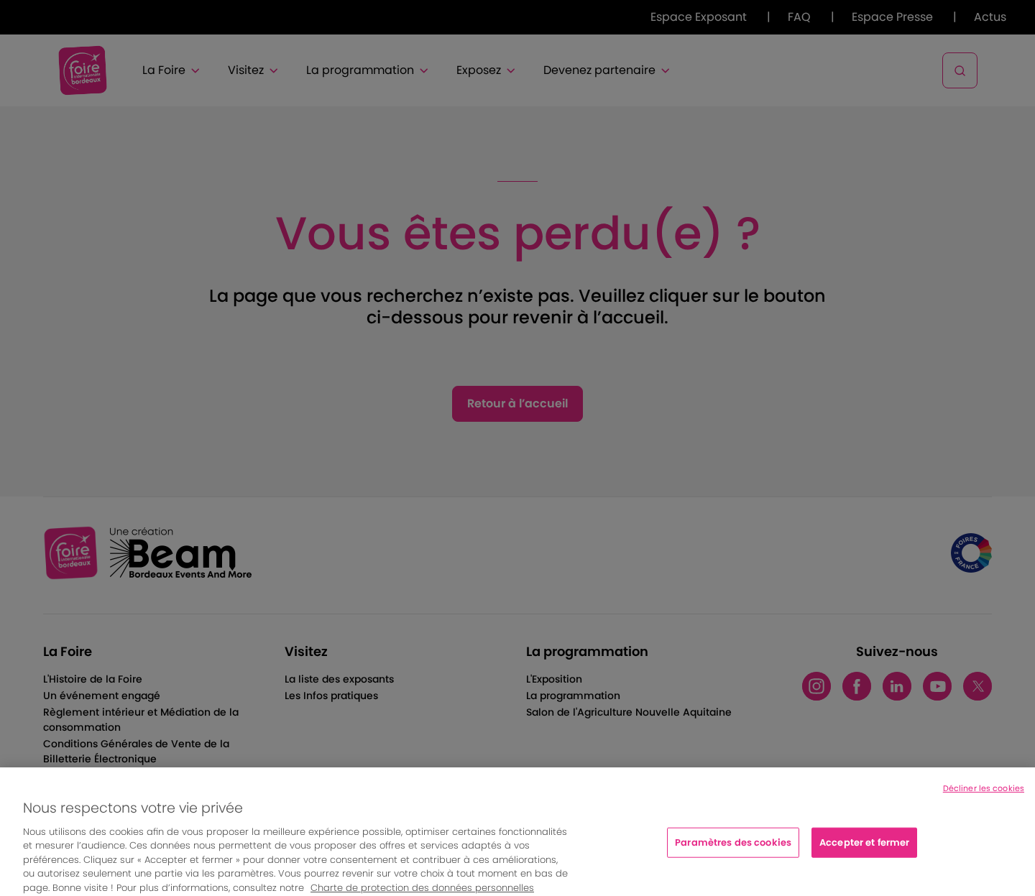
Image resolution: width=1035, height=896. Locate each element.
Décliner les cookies (983, 795)
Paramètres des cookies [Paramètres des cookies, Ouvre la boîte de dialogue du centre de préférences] (733, 849)
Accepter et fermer (864, 849)
